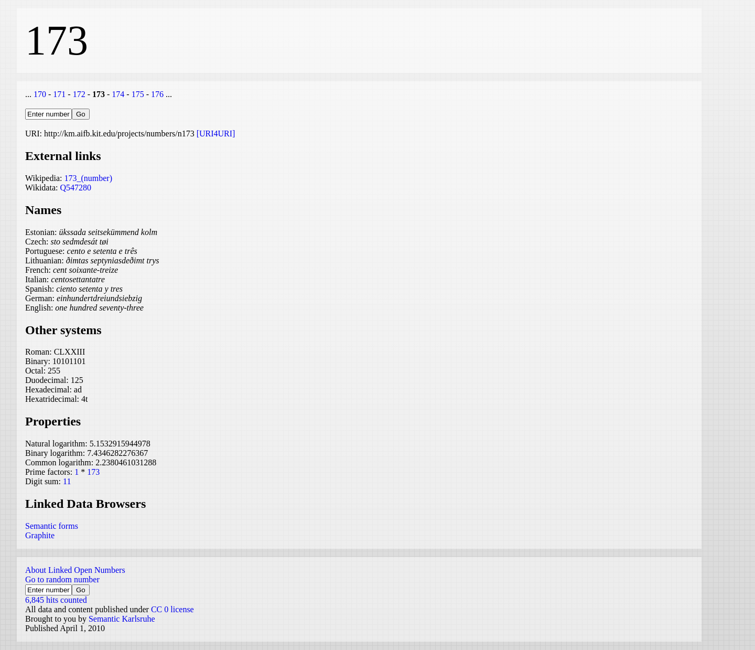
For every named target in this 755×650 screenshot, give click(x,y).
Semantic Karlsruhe (122, 618)
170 (40, 94)
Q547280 (75, 187)
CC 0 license (172, 609)
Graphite (40, 535)
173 (93, 471)
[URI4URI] (216, 133)
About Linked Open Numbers (75, 570)
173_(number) (88, 178)
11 (67, 481)
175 (138, 94)
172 (79, 94)
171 (59, 94)
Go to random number (62, 579)
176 (157, 94)
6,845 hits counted (56, 599)
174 (118, 94)
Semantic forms (51, 525)
